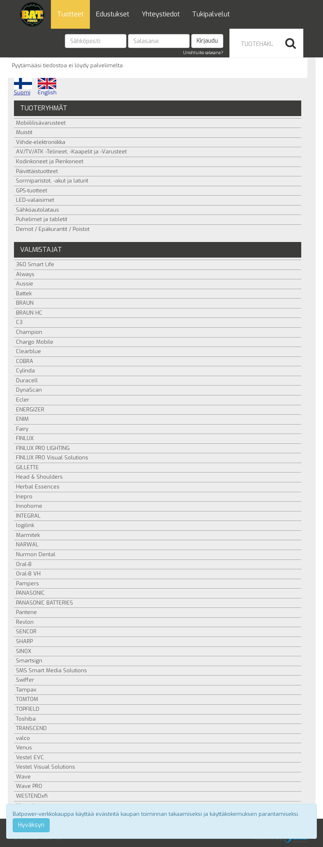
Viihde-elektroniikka (40, 142)
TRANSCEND (31, 728)
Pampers (27, 583)
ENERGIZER (30, 409)
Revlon (25, 622)
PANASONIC (30, 592)
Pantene (26, 612)
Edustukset (112, 14)
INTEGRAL (28, 515)
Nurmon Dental (35, 554)
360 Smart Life (35, 264)
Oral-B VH (28, 573)
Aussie (24, 283)
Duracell (27, 380)
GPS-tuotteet (31, 190)
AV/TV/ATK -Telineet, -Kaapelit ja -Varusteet (71, 151)
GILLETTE (27, 467)
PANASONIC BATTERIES (44, 602)
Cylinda (25, 370)
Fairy (22, 428)
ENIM (22, 419)
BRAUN (25, 302)
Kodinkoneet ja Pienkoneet (49, 161)
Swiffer (25, 679)
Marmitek (28, 535)
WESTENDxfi (32, 795)
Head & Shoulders (39, 476)
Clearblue (28, 351)
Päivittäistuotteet (37, 171)
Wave (23, 776)
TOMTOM (27, 699)
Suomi (23, 87)
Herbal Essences (38, 486)
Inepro (24, 496)
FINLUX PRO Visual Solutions (52, 457)
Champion (29, 332)
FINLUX (25, 438)
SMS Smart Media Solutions (51, 670)
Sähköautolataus (37, 209)
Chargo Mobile (34, 341)
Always (25, 274)
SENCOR (26, 631)
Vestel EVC (30, 757)
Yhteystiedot (161, 14)
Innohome (29, 505)
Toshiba (26, 718)
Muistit (24, 132)
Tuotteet (70, 14)
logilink (25, 525)
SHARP (24, 641)
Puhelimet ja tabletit (41, 219)
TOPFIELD (27, 708)
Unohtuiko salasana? (203, 52)
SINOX (23, 651)
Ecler (22, 399)
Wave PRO (29, 786)
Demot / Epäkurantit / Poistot (52, 229)
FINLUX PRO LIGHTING (43, 448)
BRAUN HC (29, 312)
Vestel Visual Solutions (45, 766)
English (47, 87)
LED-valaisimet (35, 199)
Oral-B (24, 564)
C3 (19, 322)
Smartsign (29, 660)
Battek (24, 293)
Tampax (26, 689)
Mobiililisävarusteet (41, 122)
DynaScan (29, 389)
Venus (24, 747)
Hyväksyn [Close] (31, 825)
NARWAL (27, 544)
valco (23, 738)
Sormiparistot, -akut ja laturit (52, 180)
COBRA (24, 361)
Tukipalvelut (211, 14)
